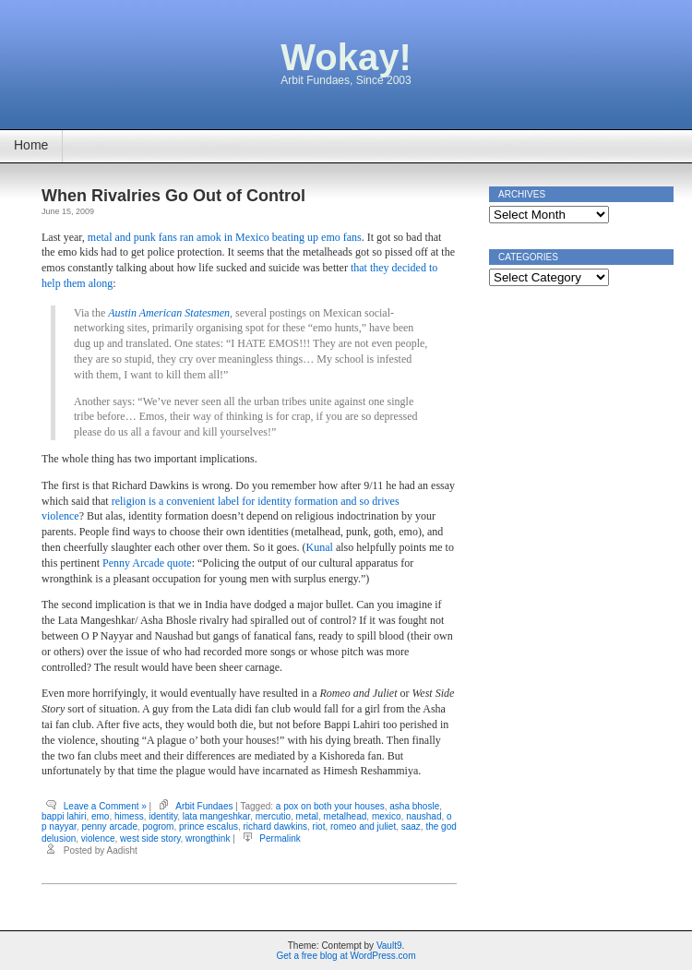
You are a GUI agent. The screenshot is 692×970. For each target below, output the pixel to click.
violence (98, 838)
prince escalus (208, 826)
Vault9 (389, 945)
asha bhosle (414, 806)
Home (31, 145)
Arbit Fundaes (204, 806)
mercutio (273, 816)
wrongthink (207, 838)
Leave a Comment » (105, 806)
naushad (423, 816)
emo (100, 816)
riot (319, 826)
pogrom (158, 826)
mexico (386, 816)
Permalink (279, 838)
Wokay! (346, 57)
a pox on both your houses (330, 806)
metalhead (345, 816)
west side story (150, 838)
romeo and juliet (363, 826)
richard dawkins (275, 826)
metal (307, 816)
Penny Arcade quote (147, 563)
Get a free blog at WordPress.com (346, 956)
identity (163, 816)
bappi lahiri (64, 816)
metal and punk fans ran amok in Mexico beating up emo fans (225, 237)
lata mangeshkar (216, 816)
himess (129, 816)
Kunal (319, 547)
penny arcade (109, 826)
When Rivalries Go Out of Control (173, 195)
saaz (411, 826)
